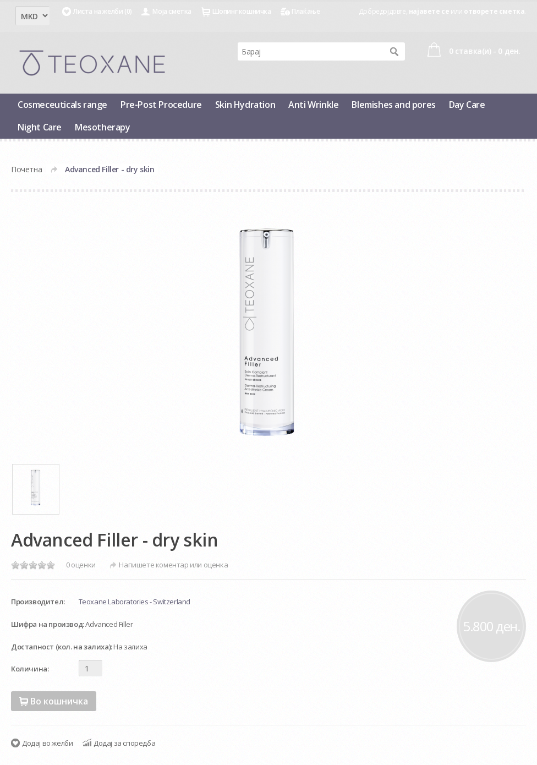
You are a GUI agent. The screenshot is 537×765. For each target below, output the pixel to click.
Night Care (40, 127)
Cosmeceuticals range (62, 105)
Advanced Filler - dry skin (110, 169)
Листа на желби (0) (102, 11)
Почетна (26, 169)
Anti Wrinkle (313, 105)
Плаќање (306, 11)
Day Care (467, 105)
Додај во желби (47, 743)
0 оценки (81, 565)
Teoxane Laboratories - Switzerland (134, 601)
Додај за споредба (124, 743)
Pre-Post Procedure (161, 105)
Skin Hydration (245, 105)
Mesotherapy (102, 127)
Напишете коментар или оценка (173, 565)
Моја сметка (171, 11)
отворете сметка (494, 11)
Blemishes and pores (393, 105)
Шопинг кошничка (241, 11)
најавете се (429, 11)
